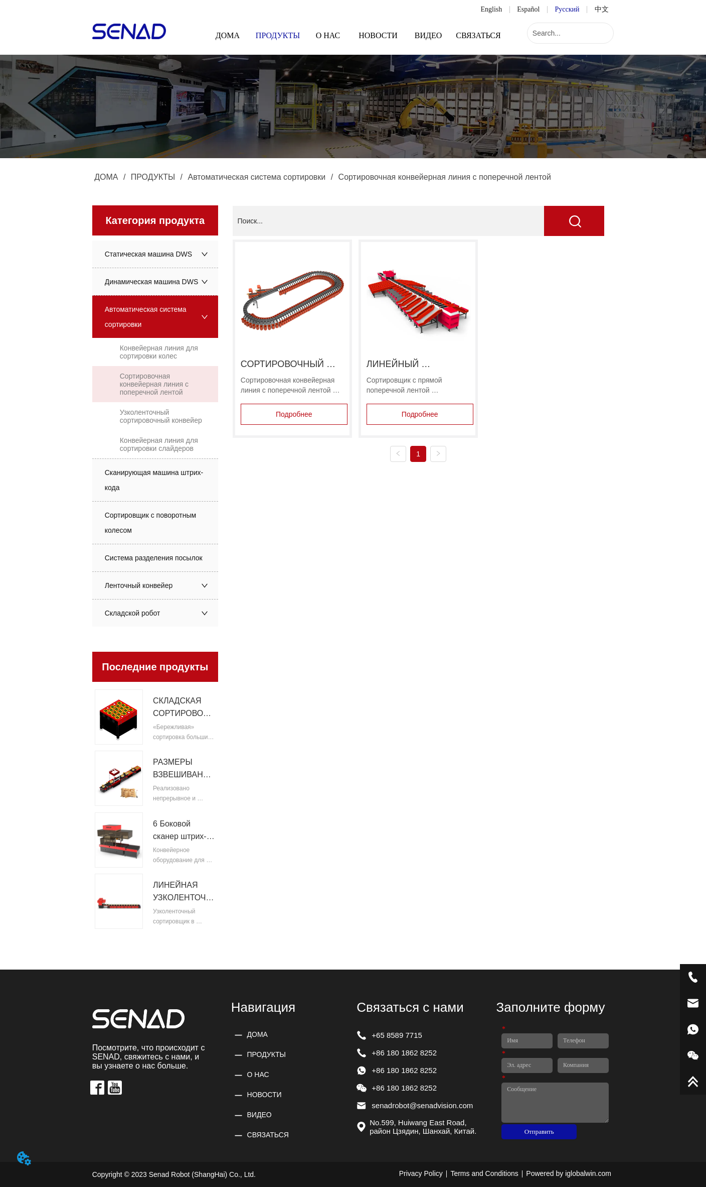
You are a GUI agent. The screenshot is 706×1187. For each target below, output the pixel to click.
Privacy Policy (421, 1173)
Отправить (539, 1131)
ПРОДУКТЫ (152, 177)
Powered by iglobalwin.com (568, 1173)
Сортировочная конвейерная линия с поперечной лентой (443, 177)
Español (528, 9)
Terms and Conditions (484, 1173)
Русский (567, 9)
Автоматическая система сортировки (257, 177)
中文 (602, 9)
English (491, 9)
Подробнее (294, 414)
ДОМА (106, 177)
